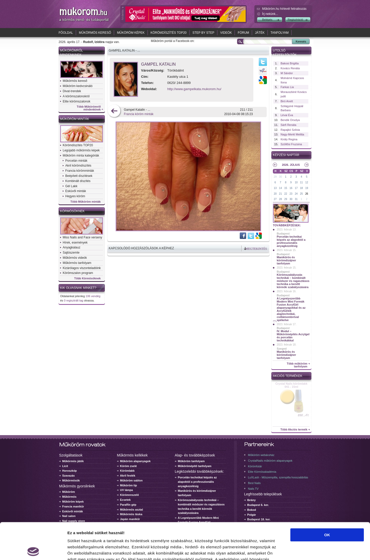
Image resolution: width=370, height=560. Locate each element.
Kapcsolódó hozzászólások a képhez (141, 248)
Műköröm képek (130, 33)
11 (301, 182)
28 (280, 199)
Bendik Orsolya (290, 120)
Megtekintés (256, 249)
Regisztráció (295, 19)
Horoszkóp (69, 470)
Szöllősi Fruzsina (291, 144)
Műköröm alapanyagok (135, 461)
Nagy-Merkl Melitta (292, 134)
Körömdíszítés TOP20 (169, 33)
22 (285, 193)
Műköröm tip (128, 485)
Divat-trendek (72, 91)
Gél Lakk (71, 186)
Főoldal (66, 33)
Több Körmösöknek (87, 278)
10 (296, 182)
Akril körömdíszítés (78, 165)
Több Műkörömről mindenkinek (89, 108)
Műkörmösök (71, 480)
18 (301, 188)
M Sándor (287, 73)
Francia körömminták (79, 171)
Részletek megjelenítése (292, 550)
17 (296, 188)
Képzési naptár (286, 155)
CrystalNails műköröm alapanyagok (270, 460)
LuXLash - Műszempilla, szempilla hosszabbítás (278, 477)
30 (280, 176)
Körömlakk (127, 470)
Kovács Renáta (290, 68)
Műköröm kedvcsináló (77, 86)
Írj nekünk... (270, 14)
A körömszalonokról (76, 96)
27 (275, 199)
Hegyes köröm (75, 196)
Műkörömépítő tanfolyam (194, 466)
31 (296, 199)
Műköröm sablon (131, 480)
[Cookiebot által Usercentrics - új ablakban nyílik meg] (33, 550)
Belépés (267, 19)
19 (306, 188)
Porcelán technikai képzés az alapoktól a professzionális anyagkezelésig (291, 241)
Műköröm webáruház (261, 454)
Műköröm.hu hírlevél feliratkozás (284, 9)
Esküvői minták (75, 191)
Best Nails (254, 483)
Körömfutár (255, 466)
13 (275, 188)
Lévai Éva (287, 115)
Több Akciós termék (293, 429)
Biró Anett (287, 101)
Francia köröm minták (138, 114)
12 (306, 182)
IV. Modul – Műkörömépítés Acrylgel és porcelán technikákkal (293, 336)
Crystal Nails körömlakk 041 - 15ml (291, 385)
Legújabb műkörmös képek (81, 150)
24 (296, 193)
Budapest (283, 233)
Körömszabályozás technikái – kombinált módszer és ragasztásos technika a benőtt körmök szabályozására (293, 281)
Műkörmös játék (73, 461)
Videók (226, 33)
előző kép (114, 111)
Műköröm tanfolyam (191, 461)
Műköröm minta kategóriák (81, 155)
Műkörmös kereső (95, 33)
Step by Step (203, 33)
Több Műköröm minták (85, 201)
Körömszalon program (78, 273)
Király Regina (289, 139)
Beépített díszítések (78, 176)
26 (306, 193)
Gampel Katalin (158, 64)
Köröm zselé (128, 466)
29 (275, 176)
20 (275, 193)
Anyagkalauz (71, 247)
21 (280, 193)
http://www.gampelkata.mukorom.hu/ (194, 89)
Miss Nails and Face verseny (82, 237)
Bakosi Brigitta (290, 63)
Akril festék (127, 475)
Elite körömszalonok (76, 101)
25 (301, 193)
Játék (259, 33)
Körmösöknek (72, 211)
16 (291, 188)
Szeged (282, 348)
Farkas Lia (287, 87)
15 (285, 188)
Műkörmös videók (75, 258)
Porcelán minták (76, 160)
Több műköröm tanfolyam (297, 365)
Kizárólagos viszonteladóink (82, 268)
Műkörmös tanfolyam (77, 263)
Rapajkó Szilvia (290, 129)
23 (291, 193)
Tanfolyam (280, 33)
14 (280, 188)
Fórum (243, 33)
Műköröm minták (74, 119)
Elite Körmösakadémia (262, 471)
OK (327, 498)
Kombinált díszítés (77, 181)
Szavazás (68, 475)
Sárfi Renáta (288, 124)
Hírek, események (75, 242)
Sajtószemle (71, 252)
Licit (65, 466)
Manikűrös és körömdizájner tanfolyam (286, 260)
